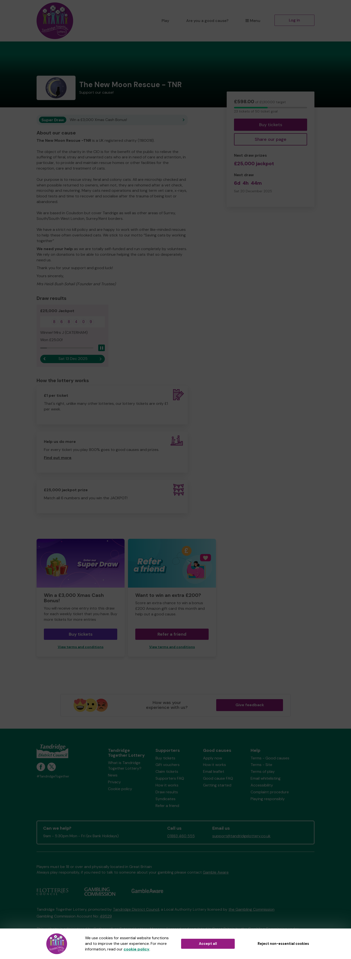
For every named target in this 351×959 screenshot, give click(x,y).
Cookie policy (120, 788)
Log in (294, 20)
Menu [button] (252, 20)
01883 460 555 (181, 835)
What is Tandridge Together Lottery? (124, 765)
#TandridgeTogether (53, 776)
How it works (167, 785)
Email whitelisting (266, 778)
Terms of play (263, 771)
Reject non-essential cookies (283, 943)
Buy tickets (270, 125)
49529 (106, 916)
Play (165, 20)
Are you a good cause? (207, 20)
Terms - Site (261, 764)
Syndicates (166, 798)
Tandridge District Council (136, 909)
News (112, 775)
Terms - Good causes (270, 758)
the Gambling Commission (251, 909)
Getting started (217, 785)
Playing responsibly (268, 798)
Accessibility (262, 785)
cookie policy (136, 949)
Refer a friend (171, 634)
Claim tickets (167, 771)
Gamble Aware (216, 872)
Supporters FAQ (170, 778)
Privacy (114, 782)
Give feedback (249, 704)
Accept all (208, 943)
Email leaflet (213, 771)
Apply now (212, 758)
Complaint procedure (270, 792)
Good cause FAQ (218, 778)
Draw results (167, 792)
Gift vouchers (168, 764)
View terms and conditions (81, 647)
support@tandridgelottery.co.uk (241, 835)
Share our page (270, 139)
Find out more (57, 457)
